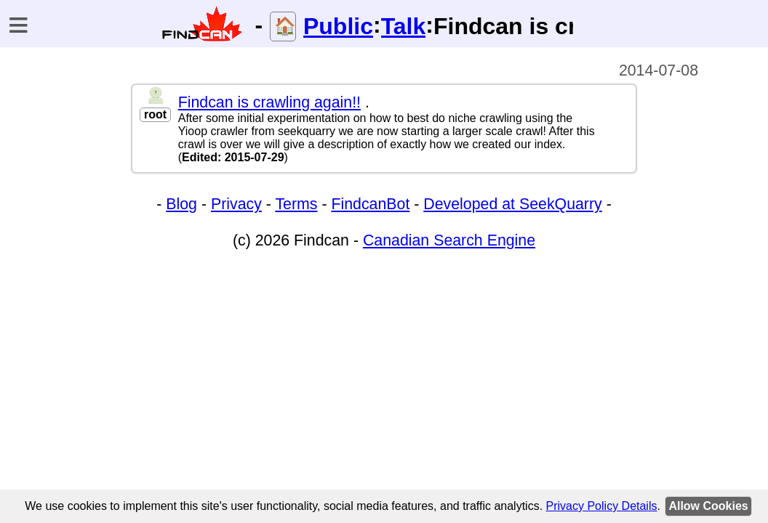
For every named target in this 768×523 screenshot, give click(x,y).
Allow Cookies (708, 506)
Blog (181, 204)
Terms (296, 204)
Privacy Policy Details (601, 506)
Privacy (236, 204)
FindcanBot (370, 204)
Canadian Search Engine (449, 240)
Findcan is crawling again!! (269, 102)
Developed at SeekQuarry (512, 204)
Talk (403, 26)
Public (338, 26)
